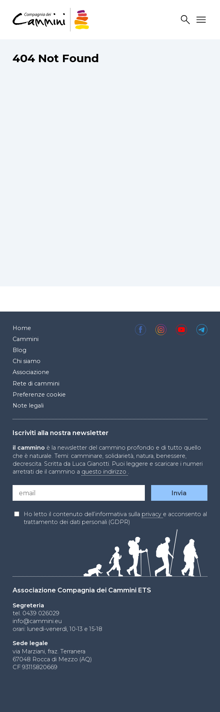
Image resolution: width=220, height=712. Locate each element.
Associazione (31, 372)
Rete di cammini (36, 383)
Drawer (202, 20)
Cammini (26, 339)
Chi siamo (27, 361)
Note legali (28, 405)
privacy (152, 514)
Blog (19, 350)
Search (186, 20)
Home (22, 328)
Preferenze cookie (39, 394)
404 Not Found (56, 58)
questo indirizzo (104, 471)
